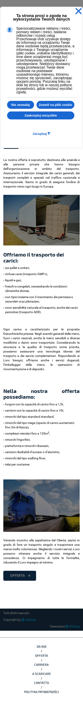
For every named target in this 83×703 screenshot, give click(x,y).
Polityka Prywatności (41, 692)
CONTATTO (41, 683)
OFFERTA (17, 575)
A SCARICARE (41, 674)
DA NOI (41, 646)
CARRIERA (41, 665)
